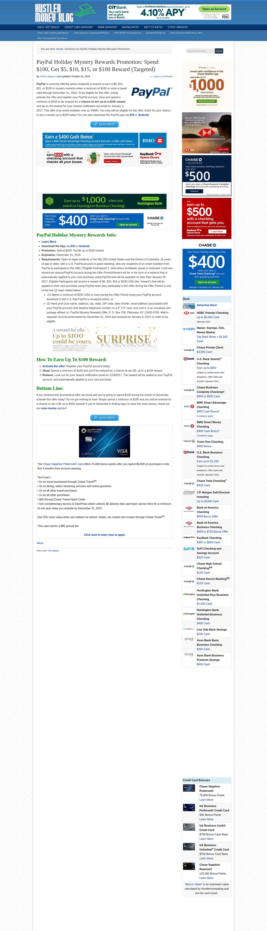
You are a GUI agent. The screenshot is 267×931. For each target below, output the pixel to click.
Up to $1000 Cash (208, 501)
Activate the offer (53, 367)
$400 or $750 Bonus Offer (212, 531)
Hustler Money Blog (66, 13)
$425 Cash (203, 557)
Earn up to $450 (206, 367)
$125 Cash (203, 572)
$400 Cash (203, 485)
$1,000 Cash (204, 603)
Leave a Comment (163, 76)
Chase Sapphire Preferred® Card (63, 465)
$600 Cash (203, 664)
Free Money (53, 552)
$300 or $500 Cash (208, 396)
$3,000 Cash (204, 351)
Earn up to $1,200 (207, 461)
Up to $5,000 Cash (208, 317)
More (40, 545)
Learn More (206, 799)
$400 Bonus (204, 446)
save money (49, 409)
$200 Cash (203, 634)
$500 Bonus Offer (207, 516)
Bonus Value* (194, 884)
